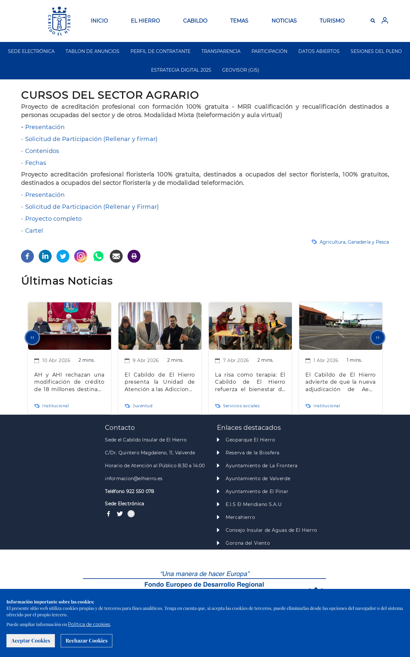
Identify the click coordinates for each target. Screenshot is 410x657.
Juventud (143, 405)
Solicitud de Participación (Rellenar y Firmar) (92, 206)
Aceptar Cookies (30, 640)
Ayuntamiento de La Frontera (262, 466)
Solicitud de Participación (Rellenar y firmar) (91, 139)
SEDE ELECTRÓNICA (31, 51)
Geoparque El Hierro (250, 440)
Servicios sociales (241, 405)
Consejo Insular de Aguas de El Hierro (271, 530)
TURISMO (332, 21)
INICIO (99, 21)
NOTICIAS (284, 21)
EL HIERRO (145, 21)
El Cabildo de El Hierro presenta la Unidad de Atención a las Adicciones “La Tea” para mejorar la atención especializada (160, 382)
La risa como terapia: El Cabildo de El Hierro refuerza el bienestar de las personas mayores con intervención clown (250, 382)
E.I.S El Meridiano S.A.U (254, 504)
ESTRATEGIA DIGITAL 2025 (181, 70)
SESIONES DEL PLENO (376, 51)
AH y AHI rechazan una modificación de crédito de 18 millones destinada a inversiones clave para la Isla (69, 382)
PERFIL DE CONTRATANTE (160, 51)
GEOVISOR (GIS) (240, 70)
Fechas (35, 163)
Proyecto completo (53, 218)
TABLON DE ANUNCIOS (92, 51)
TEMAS (239, 21)
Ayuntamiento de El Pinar (257, 491)
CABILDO (195, 21)
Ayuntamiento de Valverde (258, 478)
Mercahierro (240, 517)
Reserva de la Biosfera (253, 453)
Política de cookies (89, 624)
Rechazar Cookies (87, 640)
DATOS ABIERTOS (319, 51)
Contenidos (42, 151)
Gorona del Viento (248, 543)
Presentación (45, 127)
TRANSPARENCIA (221, 51)
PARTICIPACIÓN (269, 51)
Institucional (55, 405)
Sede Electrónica (124, 504)
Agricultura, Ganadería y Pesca (354, 242)
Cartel (34, 230)
